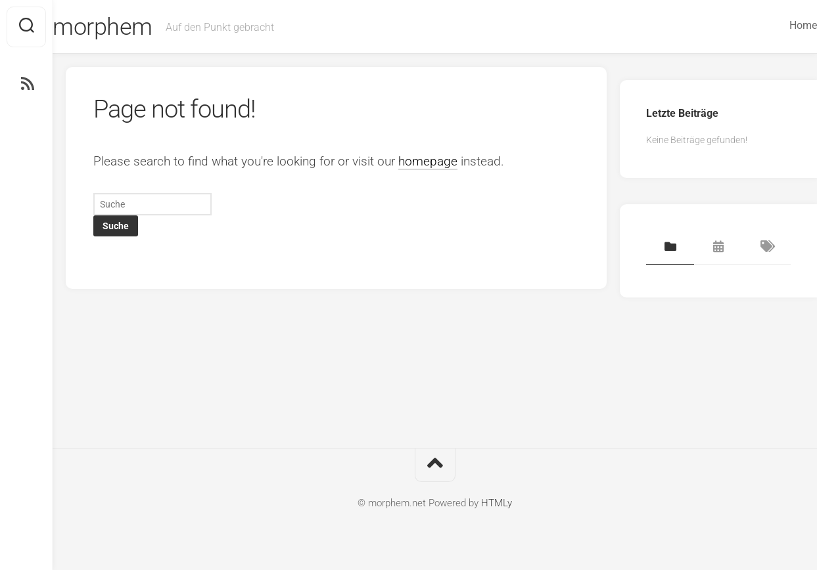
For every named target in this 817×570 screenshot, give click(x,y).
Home (777, 25)
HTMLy (496, 503)
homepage (427, 161)
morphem (129, 27)
